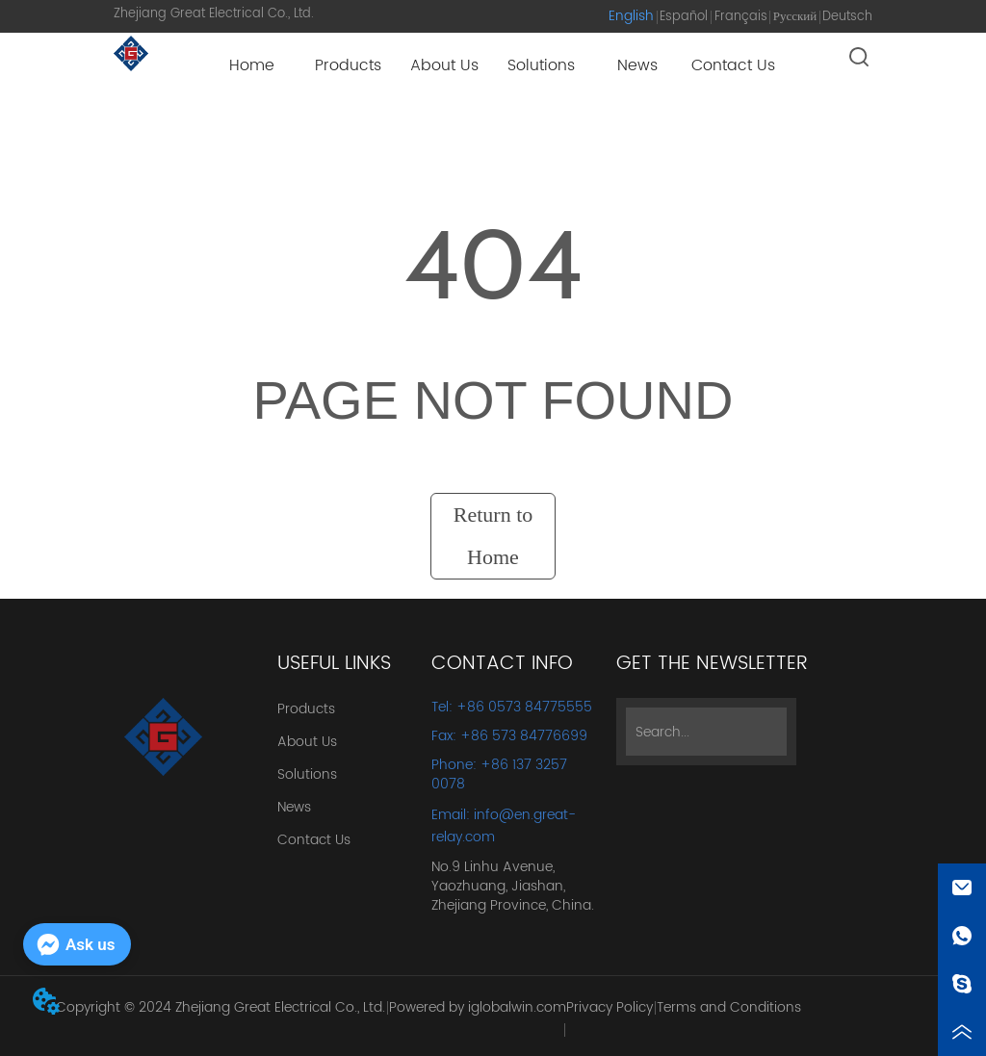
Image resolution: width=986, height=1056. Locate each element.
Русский (795, 17)
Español (684, 17)
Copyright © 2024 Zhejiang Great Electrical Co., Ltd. (220, 1007)
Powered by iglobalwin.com (477, 1007)
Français (740, 17)
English (631, 16)
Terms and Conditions (729, 1007)
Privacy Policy (609, 1007)
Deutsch (847, 17)
